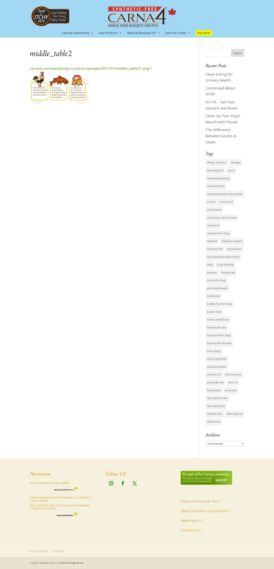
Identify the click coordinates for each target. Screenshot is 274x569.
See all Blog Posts (63, 489)
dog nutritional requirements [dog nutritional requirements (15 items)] (223, 257)
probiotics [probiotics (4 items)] (231, 390)
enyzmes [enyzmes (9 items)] (212, 272)
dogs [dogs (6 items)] (210, 264)
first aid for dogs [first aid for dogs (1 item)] (216, 280)
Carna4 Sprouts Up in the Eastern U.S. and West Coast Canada (60, 498)
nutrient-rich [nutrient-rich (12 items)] (214, 374)
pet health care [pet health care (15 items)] (215, 382)
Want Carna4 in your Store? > (206, 511)
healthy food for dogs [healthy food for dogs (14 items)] (219, 304)
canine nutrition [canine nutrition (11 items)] (216, 186)
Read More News (65, 515)
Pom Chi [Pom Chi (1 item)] (232, 382)
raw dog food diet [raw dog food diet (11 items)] (217, 398)
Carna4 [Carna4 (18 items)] (211, 201)
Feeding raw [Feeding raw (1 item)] (228, 272)
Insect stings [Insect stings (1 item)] (214, 351)
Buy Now (204, 32)
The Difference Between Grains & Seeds (221, 135)
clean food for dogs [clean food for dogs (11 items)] (218, 233)
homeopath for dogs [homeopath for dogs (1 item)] (219, 335)
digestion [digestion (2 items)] (212, 241)
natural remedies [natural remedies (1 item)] (216, 366)
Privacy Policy (38, 551)
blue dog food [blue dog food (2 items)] (215, 170)
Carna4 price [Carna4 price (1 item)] (214, 209)
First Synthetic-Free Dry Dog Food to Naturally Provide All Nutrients (60, 506)
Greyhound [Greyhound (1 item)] (213, 296)
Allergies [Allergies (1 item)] (235, 162)
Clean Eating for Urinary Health (49, 483)
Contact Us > (192, 530)
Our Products (108, 33)
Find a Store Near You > (201, 501)
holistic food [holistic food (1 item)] (214, 312)
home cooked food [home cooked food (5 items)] (218, 319)
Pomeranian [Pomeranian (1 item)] (214, 390)
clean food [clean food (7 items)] (213, 225)
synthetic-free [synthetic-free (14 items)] (214, 413)
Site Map (57, 551)
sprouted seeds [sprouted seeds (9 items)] (216, 406)
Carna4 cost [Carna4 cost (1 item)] (226, 201)
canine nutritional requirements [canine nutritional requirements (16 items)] (224, 194)
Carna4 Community (75, 33)
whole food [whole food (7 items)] (213, 421)
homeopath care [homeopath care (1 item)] (216, 327)
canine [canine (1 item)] (231, 170)
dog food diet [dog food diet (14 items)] (215, 249)
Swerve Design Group (71, 562)
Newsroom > (191, 520)
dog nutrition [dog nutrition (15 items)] (234, 249)
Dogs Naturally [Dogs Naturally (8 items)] (225, 264)
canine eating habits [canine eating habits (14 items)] (218, 178)
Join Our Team (176, 33)
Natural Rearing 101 (141, 33)
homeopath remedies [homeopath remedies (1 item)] (219, 343)
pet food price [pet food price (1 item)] (233, 374)
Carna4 (43, 562)
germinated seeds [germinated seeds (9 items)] (217, 288)
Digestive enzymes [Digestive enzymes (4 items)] (232, 241)
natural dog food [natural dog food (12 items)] (216, 359)
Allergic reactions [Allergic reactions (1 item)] (217, 162)
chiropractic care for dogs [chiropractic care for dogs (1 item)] (221, 217)
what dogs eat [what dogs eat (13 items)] (234, 413)
